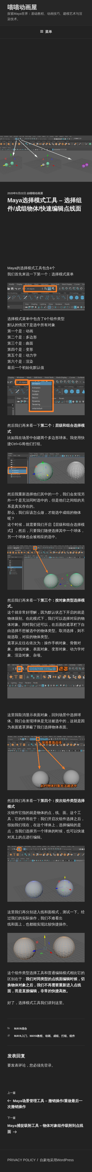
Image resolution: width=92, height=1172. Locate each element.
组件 (72, 1035)
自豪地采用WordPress (57, 1160)
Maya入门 (20, 1035)
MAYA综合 (20, 1028)
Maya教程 (36, 1035)
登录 (48, 1065)
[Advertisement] (46, 87)
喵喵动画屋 (22, 7)
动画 (48, 1035)
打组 (64, 1035)
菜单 (46, 32)
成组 (56, 1035)
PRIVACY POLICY (21, 1160)
